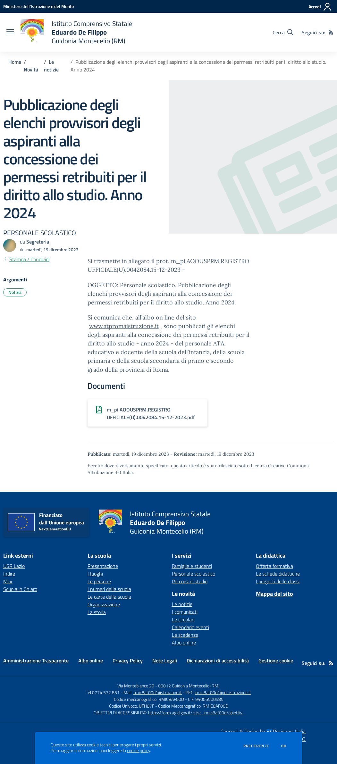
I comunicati (185, 612)
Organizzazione (104, 604)
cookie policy (138, 750)
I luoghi (95, 573)
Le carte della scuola (109, 597)
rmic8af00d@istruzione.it (157, 692)
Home (14, 62)
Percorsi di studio (189, 581)
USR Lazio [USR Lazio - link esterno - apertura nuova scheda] (14, 566)
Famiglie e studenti (192, 566)
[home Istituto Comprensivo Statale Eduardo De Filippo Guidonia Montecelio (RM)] (76, 32)
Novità (31, 69)
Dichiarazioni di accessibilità (218, 660)
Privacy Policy (128, 660)
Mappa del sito (274, 593)
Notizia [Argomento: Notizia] (14, 292)
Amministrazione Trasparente (36, 660)
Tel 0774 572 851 (103, 692)
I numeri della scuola (109, 589)
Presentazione (103, 566)
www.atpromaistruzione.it (124, 326)
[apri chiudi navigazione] (10, 32)
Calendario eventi (190, 627)
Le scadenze (185, 635)
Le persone (99, 581)
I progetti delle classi (277, 581)
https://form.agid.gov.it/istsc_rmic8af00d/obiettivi (195, 712)
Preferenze (256, 746)
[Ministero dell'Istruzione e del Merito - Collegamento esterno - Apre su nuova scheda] (38, 6)
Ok (284, 746)
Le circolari (183, 619)
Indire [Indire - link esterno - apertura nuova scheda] (9, 573)
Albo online (184, 642)
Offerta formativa (274, 566)
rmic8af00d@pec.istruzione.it (223, 692)
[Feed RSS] (331, 32)
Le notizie (51, 65)
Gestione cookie (275, 660)
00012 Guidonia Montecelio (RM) (189, 685)
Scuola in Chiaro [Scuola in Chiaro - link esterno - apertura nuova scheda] (20, 589)
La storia (97, 612)
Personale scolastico (193, 573)
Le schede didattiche (278, 573)
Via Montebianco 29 (135, 685)
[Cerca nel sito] (283, 32)
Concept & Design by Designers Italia (263, 731)
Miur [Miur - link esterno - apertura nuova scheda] (8, 581)
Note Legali (164, 660)
